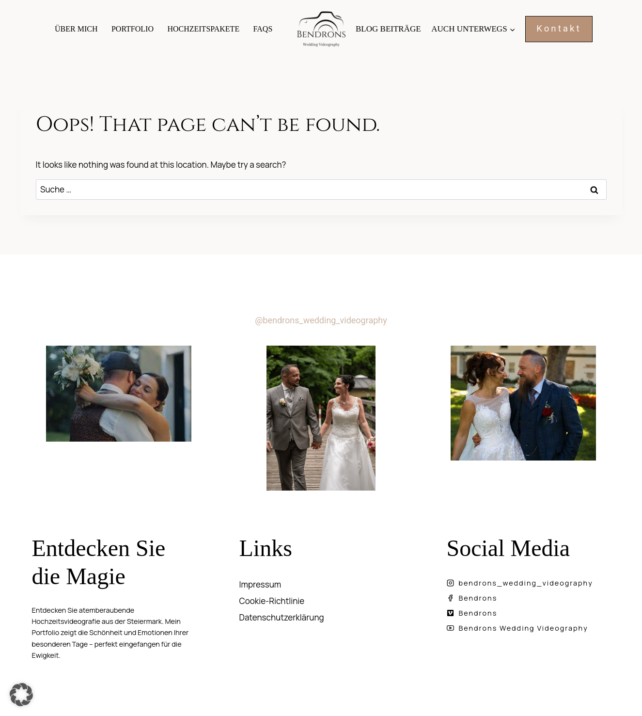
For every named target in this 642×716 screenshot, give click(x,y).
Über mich (76, 29)
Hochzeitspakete (203, 29)
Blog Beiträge (388, 28)
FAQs (263, 29)
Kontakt (558, 28)
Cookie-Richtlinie (272, 600)
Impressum (260, 584)
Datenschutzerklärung (281, 617)
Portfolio (132, 29)
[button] (21, 694)
